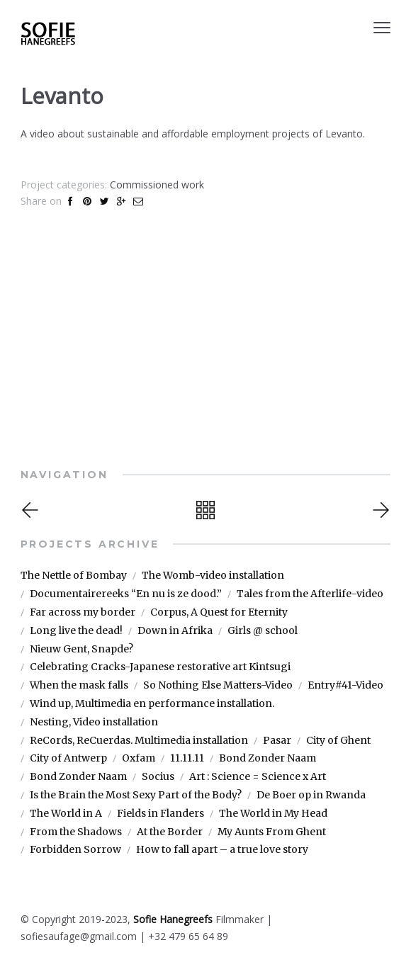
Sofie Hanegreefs (173, 919)
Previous (32, 510)
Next (379, 510)
